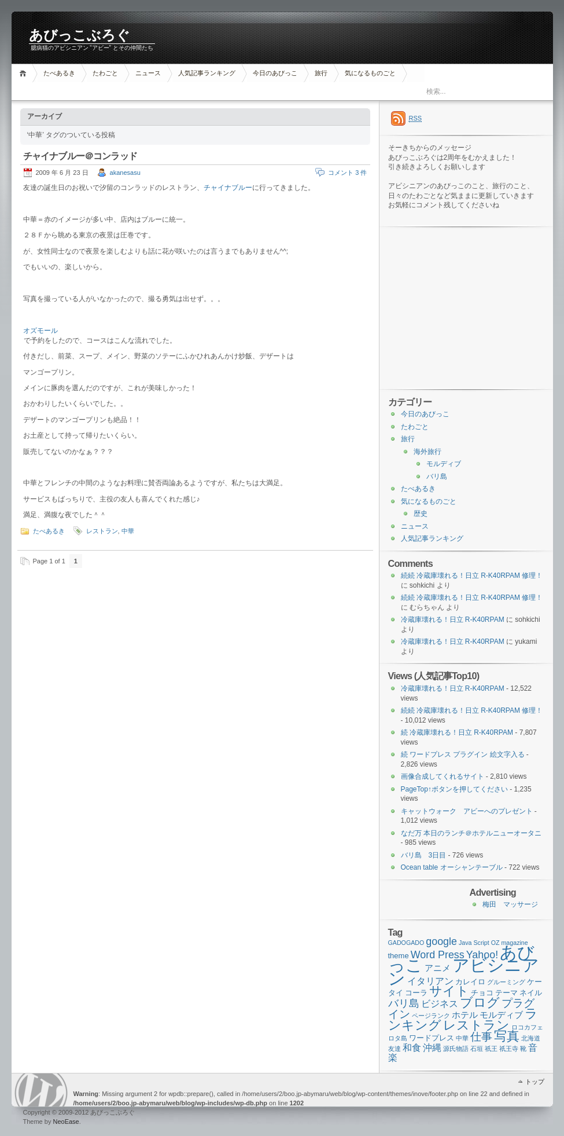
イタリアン (430, 981)
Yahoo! (482, 955)
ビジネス (439, 1004)
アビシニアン (463, 971)
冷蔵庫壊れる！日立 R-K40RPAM (452, 619)
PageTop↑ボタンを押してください (454, 789)
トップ (534, 1081)
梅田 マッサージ (510, 904)
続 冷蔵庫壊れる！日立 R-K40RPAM (457, 732)
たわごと (105, 72)
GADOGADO (406, 942)
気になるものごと (370, 72)
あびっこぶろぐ (79, 35)
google (441, 941)
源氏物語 (456, 1048)
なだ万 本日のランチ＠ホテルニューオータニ (471, 833)
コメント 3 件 (347, 172)
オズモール (40, 331)
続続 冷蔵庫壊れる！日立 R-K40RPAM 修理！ (472, 575)
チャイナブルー (228, 188)
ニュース (148, 72)
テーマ (506, 992)
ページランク (431, 1015)
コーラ (416, 992)
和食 (412, 1048)
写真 (506, 1036)
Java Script (474, 942)
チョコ (482, 992)
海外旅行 (427, 452)
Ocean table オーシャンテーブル (452, 867)
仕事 (481, 1037)
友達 (394, 1048)
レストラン (102, 530)
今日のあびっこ (275, 72)
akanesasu (125, 172)
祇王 (491, 1048)
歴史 (420, 514)
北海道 (530, 1038)
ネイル (530, 992)
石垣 (476, 1048)
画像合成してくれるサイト (442, 776)
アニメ (438, 968)
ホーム (25, 73)
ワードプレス (431, 1038)
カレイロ (470, 981)
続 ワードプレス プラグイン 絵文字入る (463, 754)
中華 (127, 530)
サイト (449, 991)
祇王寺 (508, 1048)
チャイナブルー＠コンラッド (80, 156)
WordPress (41, 1089)
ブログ (480, 1002)
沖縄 (432, 1048)
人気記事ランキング (206, 72)
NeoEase (66, 1121)
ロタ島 (397, 1038)
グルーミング (506, 982)
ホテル (465, 1015)
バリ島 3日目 (424, 855)
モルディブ (443, 464)
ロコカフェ (527, 1027)
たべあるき (59, 72)
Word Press (438, 955)
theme (398, 955)
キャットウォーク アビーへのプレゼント (467, 811)
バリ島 (436, 476)
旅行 (321, 72)
